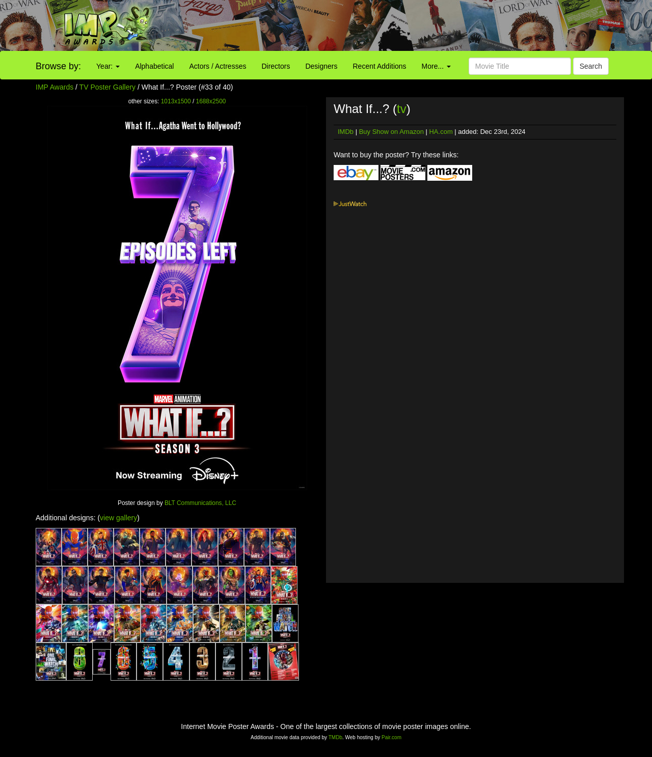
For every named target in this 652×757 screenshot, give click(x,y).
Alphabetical (154, 66)
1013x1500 (176, 101)
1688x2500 (211, 101)
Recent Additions (379, 66)
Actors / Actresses (217, 66)
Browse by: (58, 66)
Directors (275, 66)
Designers (321, 66)
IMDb (346, 131)
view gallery (118, 518)
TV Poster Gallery (107, 87)
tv (401, 109)
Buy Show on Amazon (391, 131)
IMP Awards (54, 87)
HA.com (440, 131)
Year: (108, 66)
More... (436, 66)
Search (591, 66)
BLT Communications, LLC (200, 503)
